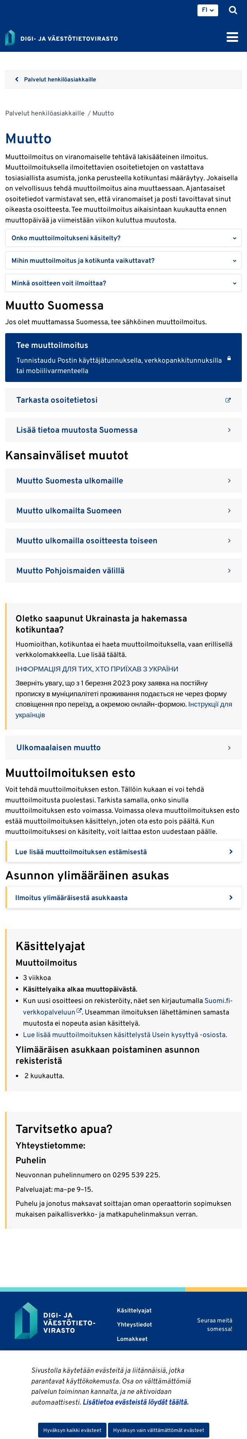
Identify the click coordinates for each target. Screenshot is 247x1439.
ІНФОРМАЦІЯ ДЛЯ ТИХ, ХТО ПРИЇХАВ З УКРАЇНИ (97, 668)
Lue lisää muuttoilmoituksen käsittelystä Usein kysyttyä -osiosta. (125, 1034)
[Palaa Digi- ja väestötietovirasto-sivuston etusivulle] (61, 36)
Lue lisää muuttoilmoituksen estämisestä (81, 851)
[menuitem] (207, 10)
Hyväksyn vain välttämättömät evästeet (158, 1430)
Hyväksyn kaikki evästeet (72, 1430)
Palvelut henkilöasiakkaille (45, 113)
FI (204, 10)
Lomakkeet (132, 1339)
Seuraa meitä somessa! (214, 1324)
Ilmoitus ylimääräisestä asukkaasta (71, 897)
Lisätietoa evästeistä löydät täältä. (135, 1402)
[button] (123, 238)
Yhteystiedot (134, 1324)
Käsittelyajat (134, 1310)
